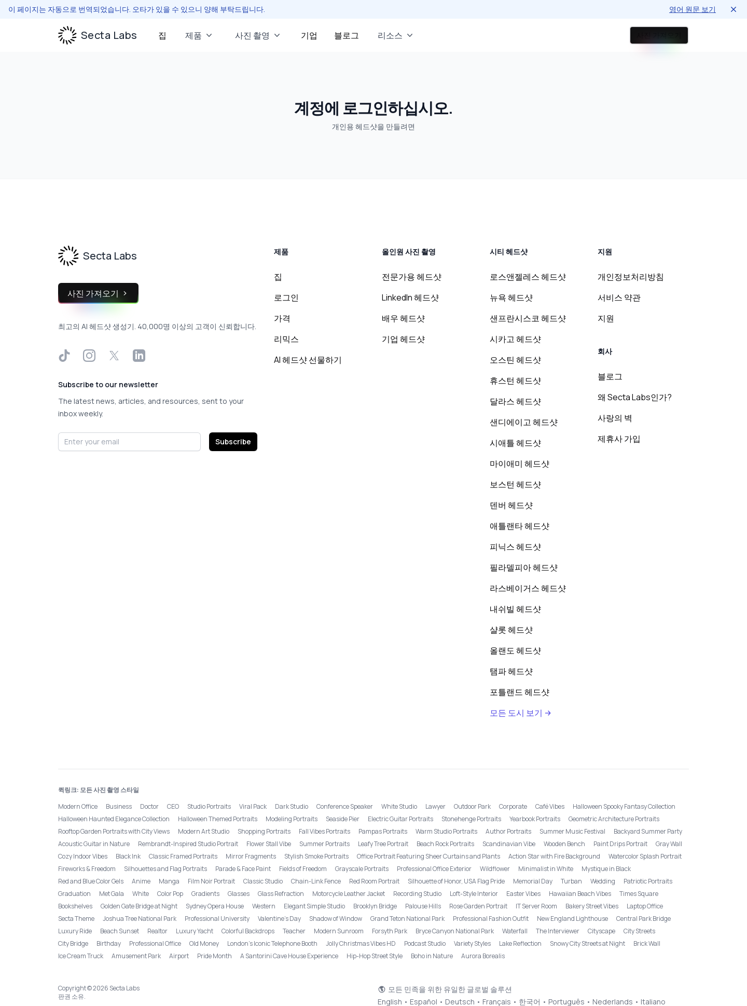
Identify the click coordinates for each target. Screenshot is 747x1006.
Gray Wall (669, 843)
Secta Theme (76, 918)
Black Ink (128, 856)
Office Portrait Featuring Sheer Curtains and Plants (428, 856)
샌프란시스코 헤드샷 (528, 318)
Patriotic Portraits (648, 881)
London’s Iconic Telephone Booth (272, 943)
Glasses (239, 893)
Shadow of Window (335, 918)
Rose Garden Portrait (478, 906)
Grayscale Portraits (362, 868)
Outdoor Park (472, 806)
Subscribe (233, 441)
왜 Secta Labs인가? (635, 397)
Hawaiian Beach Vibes (580, 893)
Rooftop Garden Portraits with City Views (114, 831)
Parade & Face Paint (243, 868)
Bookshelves (75, 906)
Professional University (217, 918)
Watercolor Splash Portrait (645, 856)
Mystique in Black (606, 868)
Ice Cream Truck (80, 955)
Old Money (204, 943)
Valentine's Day (279, 918)
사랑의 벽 (615, 418)
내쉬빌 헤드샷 (515, 609)
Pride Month (214, 955)
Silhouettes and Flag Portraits (165, 868)
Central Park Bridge (643, 918)
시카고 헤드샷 (515, 339)
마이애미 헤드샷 (519, 463)
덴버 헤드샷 (511, 505)
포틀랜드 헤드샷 (519, 692)
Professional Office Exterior (434, 868)
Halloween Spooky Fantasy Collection (624, 806)
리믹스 (286, 339)
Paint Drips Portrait (620, 843)
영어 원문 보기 (692, 9)
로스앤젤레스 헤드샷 (528, 276)
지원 (606, 318)
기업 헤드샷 (403, 339)
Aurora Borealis (483, 955)
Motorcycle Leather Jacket (348, 893)
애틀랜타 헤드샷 (519, 526)
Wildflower (495, 868)
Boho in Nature (432, 955)
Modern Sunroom (339, 931)
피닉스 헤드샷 (515, 546)
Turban (571, 881)
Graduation (74, 893)
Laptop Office (645, 906)
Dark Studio (291, 806)
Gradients (205, 893)
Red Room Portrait (374, 881)
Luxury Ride (75, 931)
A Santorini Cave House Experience (289, 955)
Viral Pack (253, 806)
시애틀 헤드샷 (515, 442)
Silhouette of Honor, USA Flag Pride (456, 881)
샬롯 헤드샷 (511, 629)
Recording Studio (417, 893)
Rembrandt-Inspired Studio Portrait (188, 843)
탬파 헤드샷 (511, 671)
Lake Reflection (520, 943)
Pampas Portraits (382, 831)
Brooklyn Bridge (375, 906)
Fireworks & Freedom (87, 868)
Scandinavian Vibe (508, 843)
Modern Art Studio (203, 831)
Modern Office (78, 806)
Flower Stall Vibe (268, 843)
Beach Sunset (119, 931)
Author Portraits (508, 831)
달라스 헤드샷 (515, 401)
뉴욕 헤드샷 (511, 297)
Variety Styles (472, 943)
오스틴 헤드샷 (515, 359)
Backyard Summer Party (648, 831)
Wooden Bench (564, 843)
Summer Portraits (324, 843)
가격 (282, 318)
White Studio (399, 806)
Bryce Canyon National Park (455, 931)
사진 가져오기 (647, 35)
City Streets (639, 931)
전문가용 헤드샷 (411, 276)
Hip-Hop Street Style (375, 955)
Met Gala (111, 893)
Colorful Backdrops (248, 931)
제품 (199, 35)
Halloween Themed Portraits (217, 818)
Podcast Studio (425, 943)
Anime (141, 881)
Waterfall (515, 931)
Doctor (149, 806)
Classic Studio (263, 881)
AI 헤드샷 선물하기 (308, 359)
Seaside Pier (342, 818)
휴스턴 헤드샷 (515, 380)
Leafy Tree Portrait (383, 843)
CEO (173, 806)
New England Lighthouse (572, 918)
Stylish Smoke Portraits (316, 856)
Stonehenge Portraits (471, 818)
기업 (309, 35)
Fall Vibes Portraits (324, 831)
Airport (179, 955)
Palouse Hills (423, 906)
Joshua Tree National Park (139, 918)
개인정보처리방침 (631, 276)
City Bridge (73, 943)
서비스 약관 (619, 297)
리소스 (396, 35)
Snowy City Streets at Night (587, 943)
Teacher (294, 931)
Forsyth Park (389, 931)
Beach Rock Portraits (445, 843)
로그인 (578, 35)
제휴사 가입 (619, 438)
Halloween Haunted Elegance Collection (114, 818)
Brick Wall (646, 943)
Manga (169, 881)
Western (263, 906)
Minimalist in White (545, 868)
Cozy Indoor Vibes (82, 856)
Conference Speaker (344, 806)
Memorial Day (532, 881)
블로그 (346, 35)
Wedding (602, 881)
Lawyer (435, 806)
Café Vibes (549, 806)
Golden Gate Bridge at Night (139, 906)
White (140, 893)
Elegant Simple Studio (314, 906)
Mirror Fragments (251, 856)
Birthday (108, 943)
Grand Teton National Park (407, 918)
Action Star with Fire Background (554, 856)
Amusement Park (136, 955)
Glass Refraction (281, 893)
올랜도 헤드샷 (515, 650)
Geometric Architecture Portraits (614, 818)
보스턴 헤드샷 (515, 484)
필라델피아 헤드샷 (524, 567)
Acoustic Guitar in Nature (94, 843)
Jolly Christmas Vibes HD (361, 943)
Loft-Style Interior (474, 893)
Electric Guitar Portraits (400, 818)
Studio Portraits (209, 806)
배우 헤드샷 (403, 318)
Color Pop (170, 893)
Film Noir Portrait (211, 881)
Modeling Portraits (291, 818)
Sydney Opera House (215, 906)
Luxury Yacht (194, 931)
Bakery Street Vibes (591, 906)
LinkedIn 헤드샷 (410, 297)
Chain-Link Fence (316, 881)
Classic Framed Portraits (183, 856)
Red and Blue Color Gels (90, 881)
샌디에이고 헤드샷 (524, 422)
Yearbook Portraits (534, 818)
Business (119, 806)
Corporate (513, 806)
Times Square (638, 893)
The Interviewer (557, 931)
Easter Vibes (523, 893)
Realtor (157, 931)
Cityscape (601, 931)
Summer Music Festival (572, 831)
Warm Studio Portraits (446, 831)
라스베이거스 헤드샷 (528, 588)
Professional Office (155, 943)
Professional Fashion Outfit (491, 918)
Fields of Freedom (303, 868)
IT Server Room (536, 906)
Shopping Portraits (264, 831)
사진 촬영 (258, 35)
